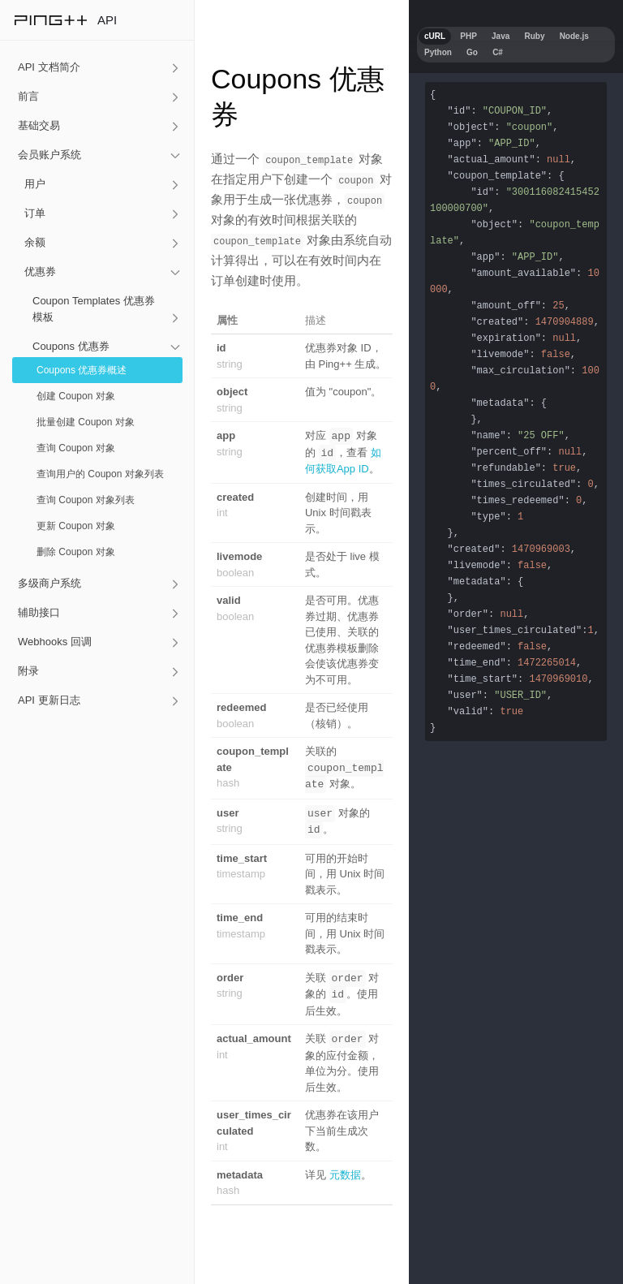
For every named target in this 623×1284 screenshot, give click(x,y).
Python (438, 52)
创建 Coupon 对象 (76, 396)
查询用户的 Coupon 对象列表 (100, 474)
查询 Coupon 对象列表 (86, 500)
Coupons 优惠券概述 (82, 370)
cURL (434, 36)
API (107, 20)
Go (472, 52)
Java (500, 36)
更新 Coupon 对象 (76, 526)
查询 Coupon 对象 (76, 448)
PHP (468, 36)
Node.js (574, 36)
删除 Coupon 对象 (76, 552)
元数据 (345, 1167)
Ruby (534, 36)
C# (497, 52)
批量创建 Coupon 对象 (86, 422)
